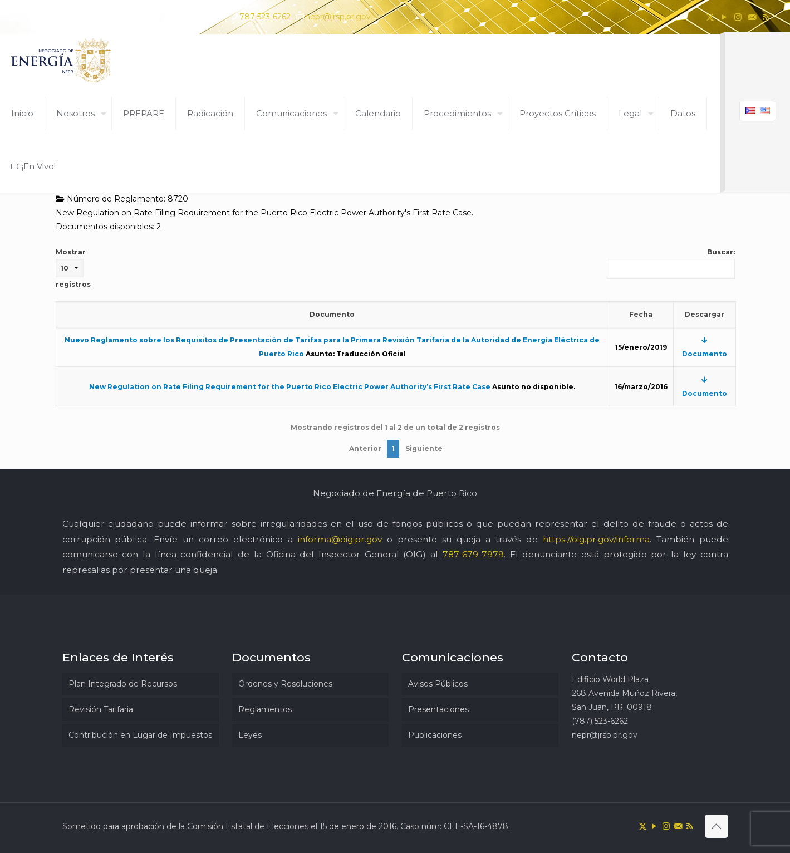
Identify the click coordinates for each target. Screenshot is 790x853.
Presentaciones (438, 709)
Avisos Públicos (438, 684)
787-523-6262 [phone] (265, 17)
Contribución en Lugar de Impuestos (140, 735)
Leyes (250, 735)
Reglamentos (265, 709)
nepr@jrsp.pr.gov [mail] (338, 17)
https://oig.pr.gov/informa (596, 539)
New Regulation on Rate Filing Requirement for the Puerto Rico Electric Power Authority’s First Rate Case (289, 387)
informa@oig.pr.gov (340, 539)
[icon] (752, 17)
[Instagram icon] (738, 17)
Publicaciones (435, 735)
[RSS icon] (766, 17)
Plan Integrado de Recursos (122, 684)
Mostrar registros (73, 268)
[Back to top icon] (716, 826)
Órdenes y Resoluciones (285, 684)
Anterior (365, 448)
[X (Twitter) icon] (710, 17)
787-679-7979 (473, 554)
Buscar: (671, 263)
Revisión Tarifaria (100, 709)
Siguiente (424, 448)
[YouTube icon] (724, 17)
